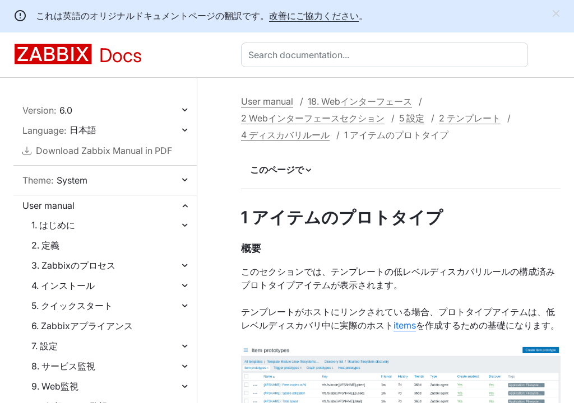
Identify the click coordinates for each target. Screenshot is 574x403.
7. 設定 (44, 346)
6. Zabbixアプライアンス (82, 325)
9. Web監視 (54, 386)
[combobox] (387, 54)
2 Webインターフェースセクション (313, 118)
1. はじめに (53, 225)
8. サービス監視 (63, 366)
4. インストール (63, 285)
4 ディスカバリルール (285, 134)
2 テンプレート (470, 118)
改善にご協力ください (314, 15)
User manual (48, 205)
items (405, 325)
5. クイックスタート (72, 305)
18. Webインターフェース (360, 101)
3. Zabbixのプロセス (73, 265)
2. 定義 (45, 245)
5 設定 (411, 118)
